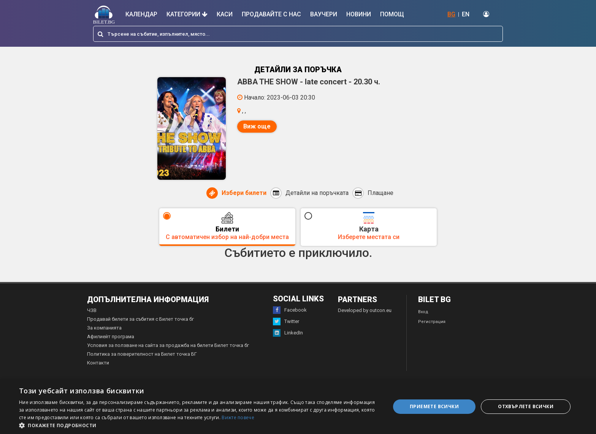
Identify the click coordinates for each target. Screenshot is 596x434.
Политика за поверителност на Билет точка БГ (142, 354)
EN (465, 14)
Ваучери (323, 14)
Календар (141, 14)
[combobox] (298, 34)
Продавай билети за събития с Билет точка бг (140, 319)
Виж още (257, 126)
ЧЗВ (92, 310)
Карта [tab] (368, 226)
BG (451, 14)
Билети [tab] (227, 226)
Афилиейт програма (110, 336)
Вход (423, 312)
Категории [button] (187, 14)
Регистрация (431, 322)
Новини (358, 14)
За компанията (104, 327)
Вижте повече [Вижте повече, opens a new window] (238, 417)
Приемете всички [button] (434, 406)
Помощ (392, 14)
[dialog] (298, 406)
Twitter (286, 321)
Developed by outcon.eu (365, 310)
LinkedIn (288, 333)
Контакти (98, 362)
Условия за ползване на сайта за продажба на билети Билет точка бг (168, 345)
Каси (225, 14)
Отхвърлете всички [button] (525, 406)
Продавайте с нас (271, 14)
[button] (199, 424)
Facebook (290, 310)
